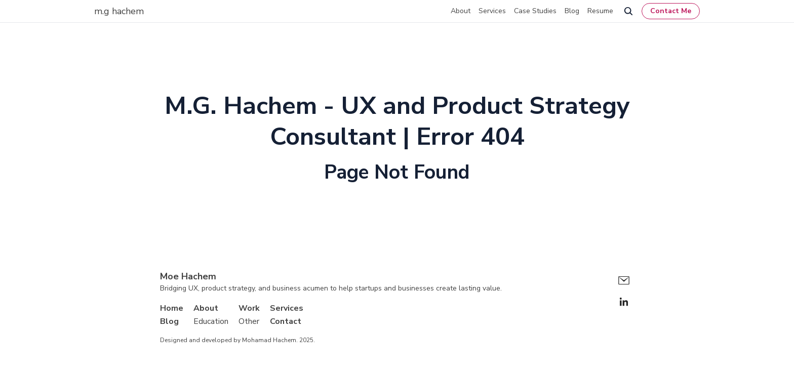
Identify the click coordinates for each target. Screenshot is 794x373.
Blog (572, 11)
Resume (600, 11)
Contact (285, 321)
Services (492, 11)
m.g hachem (119, 11)
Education (210, 321)
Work (249, 308)
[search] (628, 11)
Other (249, 321)
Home (171, 308)
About (460, 11)
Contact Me (670, 11)
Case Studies (535, 11)
